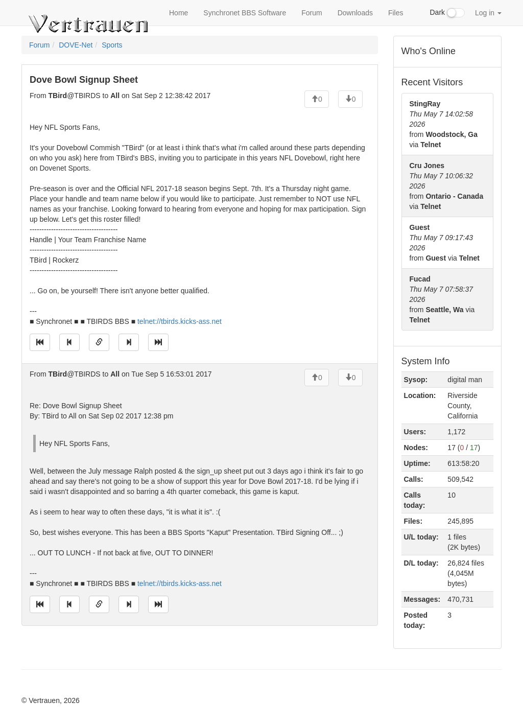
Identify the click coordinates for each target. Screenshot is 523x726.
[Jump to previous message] (69, 342)
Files (395, 13)
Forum (311, 13)
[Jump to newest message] (158, 342)
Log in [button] (488, 13)
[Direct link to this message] (99, 342)
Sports (112, 45)
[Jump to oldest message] (40, 342)
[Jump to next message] (128, 342)
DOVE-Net (75, 45)
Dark (447, 12)
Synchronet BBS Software (244, 13)
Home (178, 13)
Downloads (355, 13)
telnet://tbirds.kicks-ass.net (179, 321)
